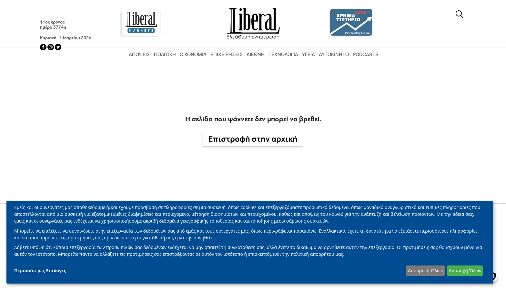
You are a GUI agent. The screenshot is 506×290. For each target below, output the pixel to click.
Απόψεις (139, 54)
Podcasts (366, 54)
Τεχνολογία (283, 54)
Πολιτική (165, 54)
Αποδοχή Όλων (465, 270)
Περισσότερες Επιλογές (40, 270)
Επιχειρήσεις (226, 54)
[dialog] (249, 242)
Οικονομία (193, 54)
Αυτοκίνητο (334, 54)
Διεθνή (256, 54)
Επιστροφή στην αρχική (253, 139)
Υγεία (308, 54)
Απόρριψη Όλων (425, 270)
